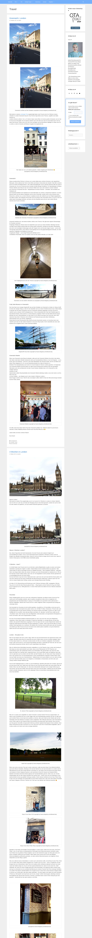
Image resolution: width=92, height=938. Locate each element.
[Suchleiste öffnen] (83, 2)
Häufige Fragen (29, 2)
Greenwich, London (17, 18)
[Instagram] (69, 93)
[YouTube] (77, 93)
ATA (21, 1)
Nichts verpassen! (75, 121)
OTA (17, 2)
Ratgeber (52, 2)
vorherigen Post (24, 114)
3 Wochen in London (18, 452)
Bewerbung (37, 1)
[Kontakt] (80, 93)
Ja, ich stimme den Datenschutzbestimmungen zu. (75, 117)
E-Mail (69, 112)
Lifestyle (12, 442)
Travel (16, 442)
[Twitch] (74, 93)
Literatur (44, 1)
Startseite (10, 1)
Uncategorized (14, 440)
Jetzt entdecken (75, 28)
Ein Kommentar (14, 443)
